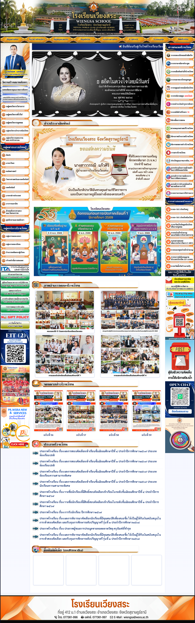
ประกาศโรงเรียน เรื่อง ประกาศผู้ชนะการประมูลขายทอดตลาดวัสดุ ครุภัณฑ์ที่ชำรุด (85, 528)
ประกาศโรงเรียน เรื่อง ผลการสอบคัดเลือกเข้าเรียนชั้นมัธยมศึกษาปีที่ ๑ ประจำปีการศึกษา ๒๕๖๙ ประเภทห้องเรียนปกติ (98, 463)
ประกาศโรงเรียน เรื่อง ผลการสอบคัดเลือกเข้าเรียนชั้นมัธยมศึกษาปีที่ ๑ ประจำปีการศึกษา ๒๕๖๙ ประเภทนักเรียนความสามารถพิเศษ (98, 483)
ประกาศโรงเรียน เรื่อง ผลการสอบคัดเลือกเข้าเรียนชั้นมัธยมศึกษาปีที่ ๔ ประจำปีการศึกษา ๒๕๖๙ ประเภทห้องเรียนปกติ (98, 453)
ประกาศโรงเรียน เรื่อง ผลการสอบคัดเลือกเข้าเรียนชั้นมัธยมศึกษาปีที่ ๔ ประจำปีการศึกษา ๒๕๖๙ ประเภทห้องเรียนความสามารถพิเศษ (98, 473)
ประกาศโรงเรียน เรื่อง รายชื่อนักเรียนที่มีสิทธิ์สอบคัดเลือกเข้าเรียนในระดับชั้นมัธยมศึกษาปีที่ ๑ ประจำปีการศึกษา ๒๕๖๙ (99, 504)
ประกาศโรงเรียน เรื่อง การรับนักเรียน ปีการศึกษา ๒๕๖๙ (71, 512)
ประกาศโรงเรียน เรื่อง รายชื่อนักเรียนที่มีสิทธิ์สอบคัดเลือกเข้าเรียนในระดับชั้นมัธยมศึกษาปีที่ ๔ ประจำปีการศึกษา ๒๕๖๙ (99, 493)
